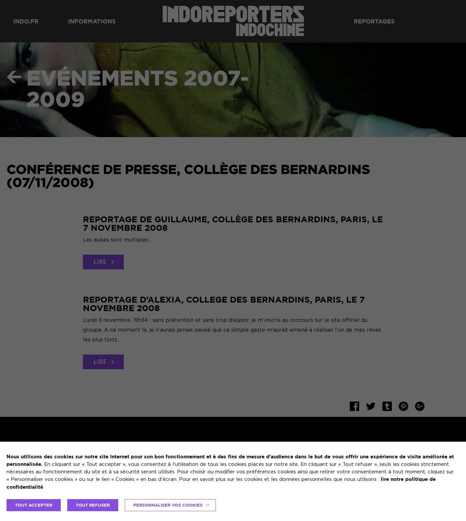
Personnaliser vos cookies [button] (167, 505)
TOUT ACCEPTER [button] (33, 505)
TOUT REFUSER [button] (93, 505)
